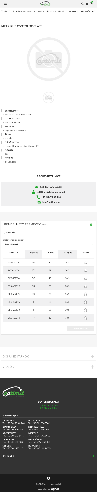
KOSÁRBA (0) (81, 328)
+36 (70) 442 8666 (41, 436)
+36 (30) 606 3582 (41, 423)
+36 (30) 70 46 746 (51, 197)
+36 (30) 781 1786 (40, 429)
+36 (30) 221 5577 (15, 429)
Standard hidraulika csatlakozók (50, 11)
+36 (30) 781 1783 (15, 442)
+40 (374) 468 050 (41, 442)
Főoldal (4, 11)
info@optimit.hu (51, 202)
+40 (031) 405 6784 (41, 448)
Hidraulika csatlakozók (22, 11)
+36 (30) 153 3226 (15, 448)
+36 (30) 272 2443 (15, 436)
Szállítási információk (51, 187)
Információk (9, 456)
